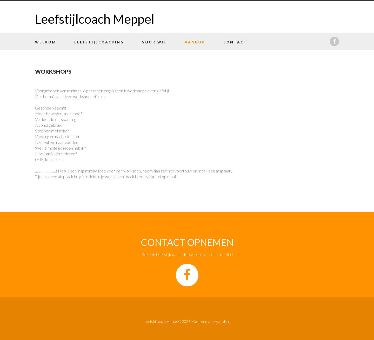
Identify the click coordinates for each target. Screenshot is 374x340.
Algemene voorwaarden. (211, 321)
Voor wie (154, 42)
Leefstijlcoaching (99, 42)
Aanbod (195, 42)
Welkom (45, 42)
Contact (235, 42)
